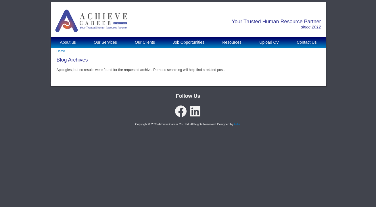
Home (61, 51)
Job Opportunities (188, 42)
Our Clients (145, 42)
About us (68, 42)
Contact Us (306, 42)
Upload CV (269, 42)
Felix (237, 124)
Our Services (105, 42)
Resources (231, 42)
